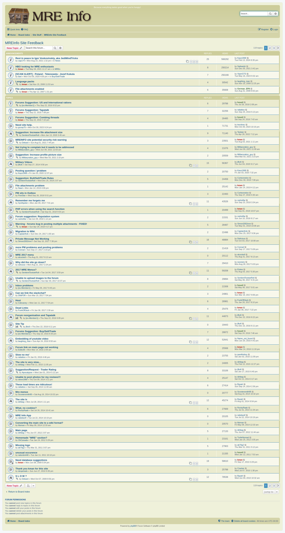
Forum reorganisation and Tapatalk (35, 315)
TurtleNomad (243, 437)
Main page (21, 430)
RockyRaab (23, 410)
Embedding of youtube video (31, 338)
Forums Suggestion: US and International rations (43, 102)
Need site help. (23, 125)
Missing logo (22, 445)
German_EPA (243, 89)
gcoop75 (22, 127)
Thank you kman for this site (31, 468)
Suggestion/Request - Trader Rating (35, 369)
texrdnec (241, 125)
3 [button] (274, 48)
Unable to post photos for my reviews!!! (38, 377)
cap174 (21, 61)
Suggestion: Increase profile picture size (38, 154)
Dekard (25, 143)
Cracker (240, 468)
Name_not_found (245, 338)
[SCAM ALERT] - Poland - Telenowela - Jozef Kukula (45, 74)
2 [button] (269, 48)
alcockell (22, 257)
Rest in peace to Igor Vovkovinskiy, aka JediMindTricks (46, 58)
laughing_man (243, 81)
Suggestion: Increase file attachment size (39, 132)
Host (18, 300)
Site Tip (19, 323)
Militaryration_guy (26, 150)
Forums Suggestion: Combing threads (37, 117)
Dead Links (21, 307)
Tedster (240, 132)
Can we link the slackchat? (30, 293)
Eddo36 (21, 350)
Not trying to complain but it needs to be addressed (44, 147)
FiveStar (22, 195)
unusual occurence (26, 452)
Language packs (24, 81)
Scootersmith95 (25, 394)
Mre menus (21, 392)
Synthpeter (23, 203)
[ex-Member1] (28, 105)
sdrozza (21, 265)
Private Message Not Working (32, 238)
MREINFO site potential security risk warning (41, 139)
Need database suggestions (31, 460)
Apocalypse (27, 372)
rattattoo (241, 110)
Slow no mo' (22, 354)
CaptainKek (23, 234)
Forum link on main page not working (36, 347)
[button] (278, 48)
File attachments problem (30, 185)
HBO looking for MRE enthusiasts (34, 66)
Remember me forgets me (30, 200)
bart (20, 76)
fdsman (21, 425)
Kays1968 (241, 58)
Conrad (21, 250)
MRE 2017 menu (24, 254)
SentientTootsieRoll (30, 135)
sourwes (241, 262)
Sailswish (241, 66)
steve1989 (22, 379)
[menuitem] (24, 29)
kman (20, 69)
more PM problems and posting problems (39, 247)
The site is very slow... (28, 362)
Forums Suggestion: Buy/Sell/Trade (35, 331)
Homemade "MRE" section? (31, 437)
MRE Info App (23, 415)
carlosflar (241, 200)
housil (240, 102)
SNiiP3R (22, 295)
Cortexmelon (243, 178)
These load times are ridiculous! (33, 384)
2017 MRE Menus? (26, 269)
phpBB (133, 526)
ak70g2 (21, 448)
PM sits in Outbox (25, 193)
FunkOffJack (243, 300)
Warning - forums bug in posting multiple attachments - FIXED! (51, 224)
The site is (21, 399)
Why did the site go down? (30, 262)
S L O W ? (21, 476)
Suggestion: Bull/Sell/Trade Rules (34, 178)
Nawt (20, 188)
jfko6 (20, 164)
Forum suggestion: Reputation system (37, 216)
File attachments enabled (29, 89)
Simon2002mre (244, 224)
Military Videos (23, 162)
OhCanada (23, 440)
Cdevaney (22, 303)
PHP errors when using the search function (40, 209)
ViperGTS (241, 74)
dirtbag (21, 365)
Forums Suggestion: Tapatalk (32, 110)
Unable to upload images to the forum (37, 278)
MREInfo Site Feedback (24, 43)
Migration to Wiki (25, 231)
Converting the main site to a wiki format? (39, 422)
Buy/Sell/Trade (58, 76)
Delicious (241, 238)
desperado (23, 471)
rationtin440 (23, 455)
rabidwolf (22, 418)
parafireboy (242, 354)
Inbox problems (24, 285)
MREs (57, 69)
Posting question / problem (30, 170)
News (57, 61)
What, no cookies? (26, 408)
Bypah (240, 384)
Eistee (240, 269)
